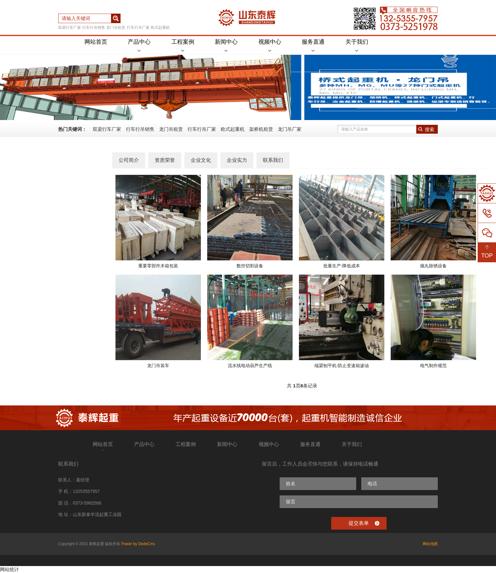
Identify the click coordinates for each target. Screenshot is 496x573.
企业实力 (237, 160)
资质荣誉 (165, 160)
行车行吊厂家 (138, 27)
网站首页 (95, 42)
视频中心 (269, 45)
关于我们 (356, 45)
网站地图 (430, 544)
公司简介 (129, 160)
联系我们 (273, 160)
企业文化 (201, 160)
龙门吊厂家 (289, 129)
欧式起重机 (160, 27)
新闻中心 (226, 45)
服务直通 (313, 45)
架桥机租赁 (261, 129)
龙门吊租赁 (115, 27)
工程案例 (182, 45)
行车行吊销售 (93, 27)
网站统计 (9, 569)
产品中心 (139, 45)
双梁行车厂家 (69, 27)
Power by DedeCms (138, 544)
